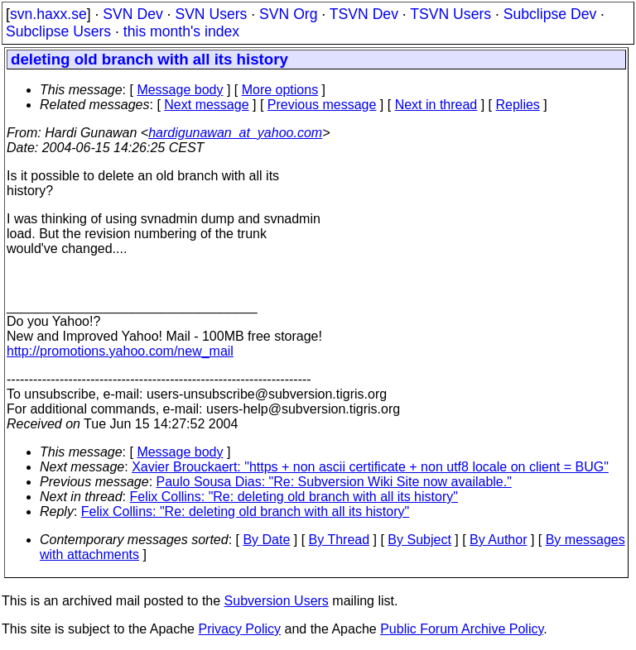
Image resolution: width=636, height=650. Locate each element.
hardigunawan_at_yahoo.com (235, 133)
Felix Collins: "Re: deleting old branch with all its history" (294, 497)
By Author (498, 540)
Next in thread (436, 105)
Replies (518, 105)
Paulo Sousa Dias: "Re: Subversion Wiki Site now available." (334, 482)
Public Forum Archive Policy (461, 629)
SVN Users (211, 14)
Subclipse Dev (550, 14)
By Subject (419, 540)
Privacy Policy (239, 629)
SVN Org (288, 14)
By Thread (339, 540)
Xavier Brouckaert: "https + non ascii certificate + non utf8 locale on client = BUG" (370, 467)
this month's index (181, 31)
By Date (266, 540)
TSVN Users (450, 14)
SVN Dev (132, 14)
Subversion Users (276, 601)
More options (280, 90)
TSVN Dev (364, 14)
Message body (180, 90)
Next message (206, 105)
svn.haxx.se (48, 14)
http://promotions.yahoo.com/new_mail (120, 351)
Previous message (322, 105)
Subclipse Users (58, 31)
